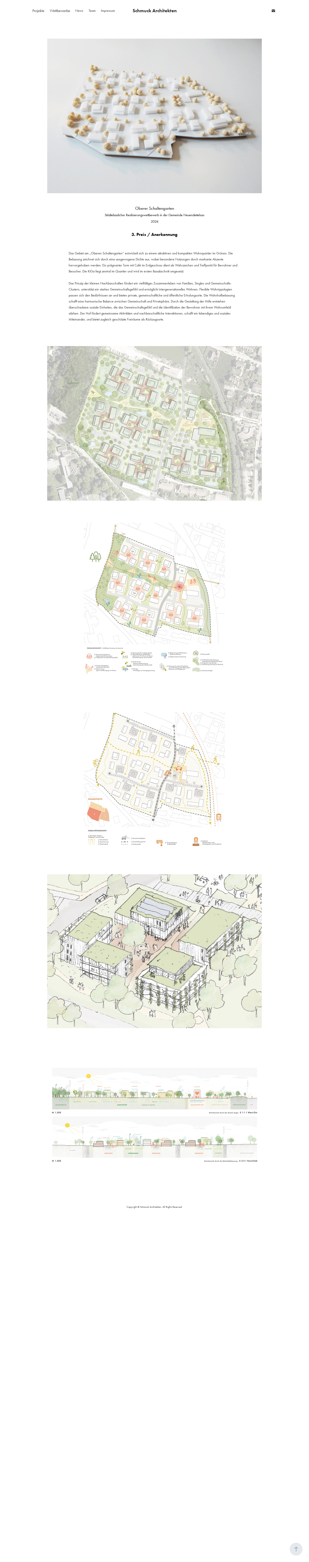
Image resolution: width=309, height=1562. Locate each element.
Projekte (38, 10)
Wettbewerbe (60, 10)
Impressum (108, 11)
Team (92, 11)
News (79, 11)
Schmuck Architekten (155, 11)
